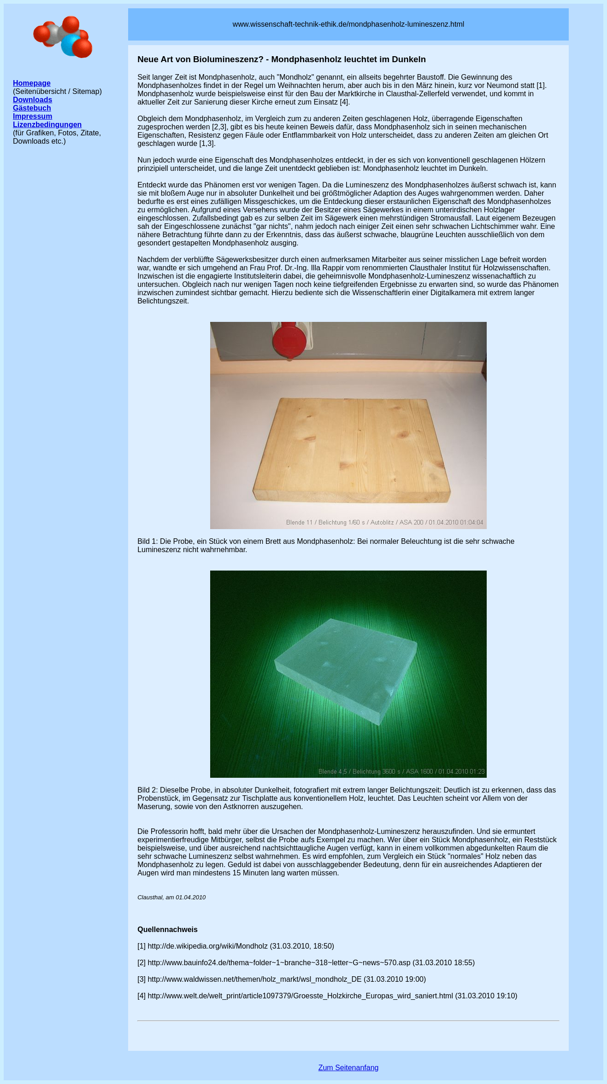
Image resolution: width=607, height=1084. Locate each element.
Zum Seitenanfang (348, 1068)
